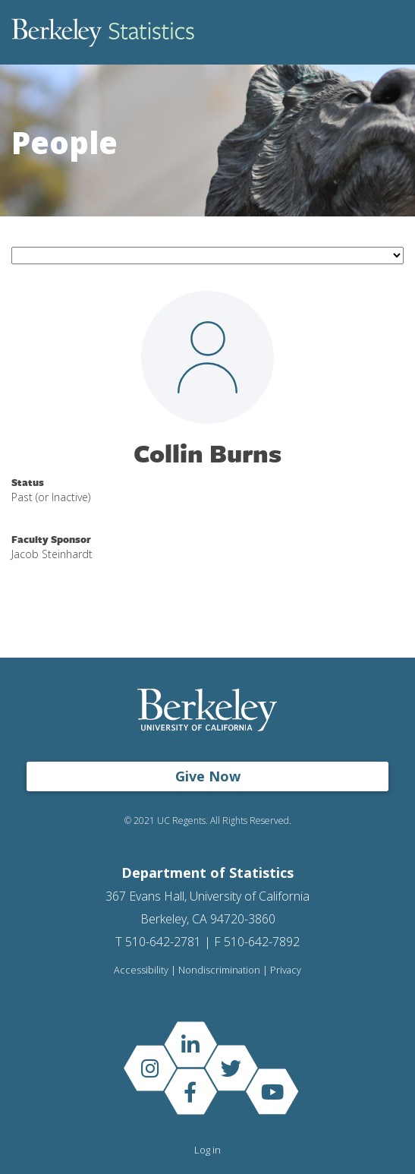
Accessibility (141, 970)
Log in (207, 1150)
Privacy (285, 970)
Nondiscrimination (219, 970)
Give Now (208, 776)
